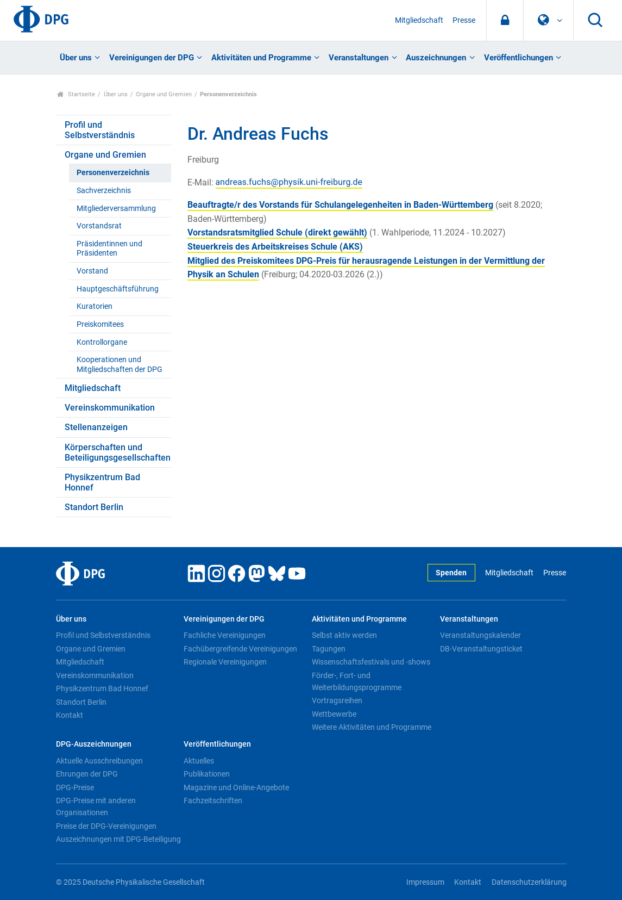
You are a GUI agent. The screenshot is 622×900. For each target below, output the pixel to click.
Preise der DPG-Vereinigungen (106, 826)
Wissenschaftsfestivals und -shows (371, 661)
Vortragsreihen (337, 700)
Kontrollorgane (102, 342)
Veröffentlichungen (518, 58)
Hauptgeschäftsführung (118, 289)
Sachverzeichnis (104, 190)
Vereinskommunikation (110, 407)
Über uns (76, 58)
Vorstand (92, 271)
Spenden (451, 573)
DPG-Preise (75, 787)
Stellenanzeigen (96, 427)
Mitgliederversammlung (116, 208)
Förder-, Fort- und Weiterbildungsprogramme (356, 681)
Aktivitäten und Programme (261, 58)
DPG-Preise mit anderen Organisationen (96, 806)
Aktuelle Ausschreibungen (99, 760)
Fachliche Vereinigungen (225, 635)
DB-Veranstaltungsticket (481, 648)
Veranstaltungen (358, 58)
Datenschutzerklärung (529, 882)
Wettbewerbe (334, 714)
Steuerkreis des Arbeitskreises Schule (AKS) (275, 246)
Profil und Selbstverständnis (100, 130)
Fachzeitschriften (213, 800)
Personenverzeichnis (113, 172)
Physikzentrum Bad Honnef (102, 482)
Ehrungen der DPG (87, 773)
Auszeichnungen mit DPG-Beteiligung (118, 839)
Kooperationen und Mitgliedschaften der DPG (119, 364)
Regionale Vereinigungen (225, 661)
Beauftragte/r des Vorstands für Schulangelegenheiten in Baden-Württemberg (340, 205)
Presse (464, 20)
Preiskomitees (100, 324)
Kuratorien (94, 306)
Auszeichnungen (436, 58)
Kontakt (69, 715)
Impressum (425, 882)
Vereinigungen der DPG (151, 58)
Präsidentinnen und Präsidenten (109, 248)
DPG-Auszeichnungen (93, 744)
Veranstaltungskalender (480, 635)
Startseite (76, 94)
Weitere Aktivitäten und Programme (371, 727)
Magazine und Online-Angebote (236, 787)
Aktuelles (199, 760)
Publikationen (207, 773)
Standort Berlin (94, 507)
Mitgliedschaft (419, 20)
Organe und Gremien (164, 94)
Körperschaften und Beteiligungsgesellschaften (118, 452)
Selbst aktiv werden (344, 635)
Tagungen (328, 648)
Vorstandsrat (99, 226)
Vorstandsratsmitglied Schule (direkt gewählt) (277, 232)
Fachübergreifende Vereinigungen (240, 648)
